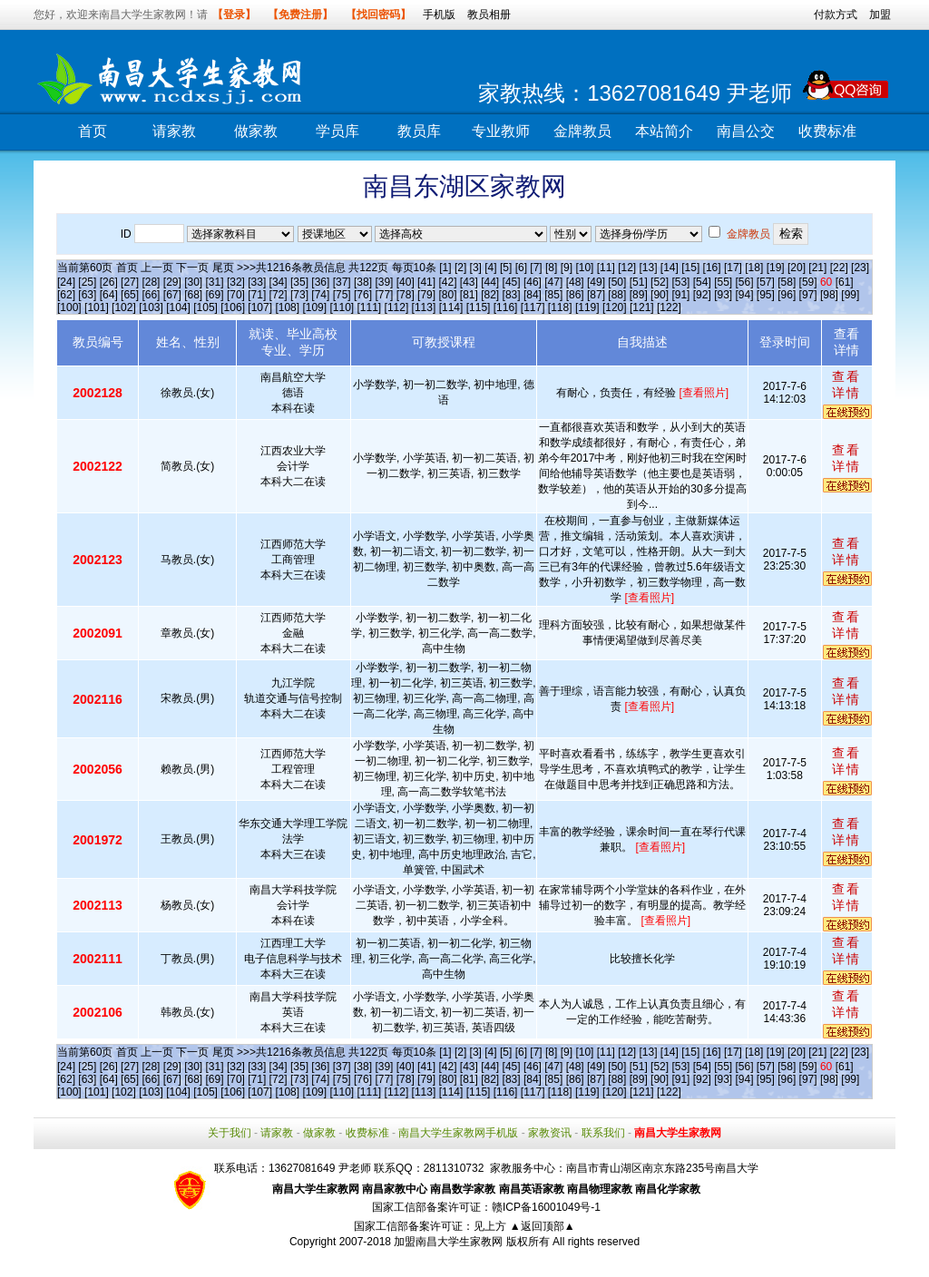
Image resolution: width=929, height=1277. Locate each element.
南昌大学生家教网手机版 (458, 1132)
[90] (659, 294)
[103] (151, 307)
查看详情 (846, 384)
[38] (363, 282)
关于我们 (229, 1132)
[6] (521, 267)
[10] (584, 267)
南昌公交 (746, 131)
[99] (850, 294)
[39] (384, 282)
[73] (299, 294)
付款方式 (835, 14)
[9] (566, 267)
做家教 (256, 131)
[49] (596, 282)
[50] (617, 282)
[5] (506, 267)
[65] (130, 294)
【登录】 (234, 14)
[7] (536, 267)
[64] (109, 294)
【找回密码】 (378, 14)
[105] (205, 307)
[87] (596, 294)
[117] (533, 307)
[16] (712, 267)
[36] (320, 282)
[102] (124, 307)
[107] (260, 307)
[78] (405, 294)
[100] (69, 307)
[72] (278, 294)
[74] (320, 294)
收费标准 (827, 131)
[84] (532, 294)
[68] (193, 294)
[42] (447, 282)
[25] (87, 282)
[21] (817, 267)
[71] (257, 294)
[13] (648, 267)
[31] (215, 282)
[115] (478, 307)
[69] (215, 294)
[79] (426, 294)
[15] (690, 267)
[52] (659, 282)
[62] (66, 294)
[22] (839, 267)
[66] (151, 294)
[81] (469, 294)
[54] (702, 282)
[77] (384, 294)
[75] (342, 294)
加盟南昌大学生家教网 (448, 1241)
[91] (680, 294)
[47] (553, 282)
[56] (745, 282)
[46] (532, 282)
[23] (860, 267)
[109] (314, 307)
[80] (447, 294)
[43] (469, 282)
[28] (151, 282)
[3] (476, 267)
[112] (397, 307)
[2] (460, 267)
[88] (617, 294)
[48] (575, 282)
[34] (278, 282)
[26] (109, 282)
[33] (257, 282)
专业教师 (501, 131)
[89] (639, 294)
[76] (363, 294)
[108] (287, 307)
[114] (451, 307)
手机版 (439, 14)
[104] (178, 307)
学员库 (337, 131)
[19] (776, 267)
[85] (553, 294)
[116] (506, 307)
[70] (236, 294)
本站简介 (664, 131)
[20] (796, 267)
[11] (606, 267)
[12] (627, 267)
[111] (369, 307)
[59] (808, 282)
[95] (766, 294)
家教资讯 (550, 1132)
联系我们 (603, 1132)
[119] (587, 307)
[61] (845, 282)
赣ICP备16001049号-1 (546, 1207)
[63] (87, 294)
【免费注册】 (300, 14)
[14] (669, 267)
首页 (92, 131)
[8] (551, 267)
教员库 (419, 131)
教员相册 (489, 14)
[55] (723, 282)
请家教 (174, 131)
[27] (130, 282)
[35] (299, 282)
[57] (766, 282)
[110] (341, 307)
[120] (614, 307)
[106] (232, 307)
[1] (445, 267)
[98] (829, 294)
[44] (490, 282)
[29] (172, 282)
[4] (490, 267)
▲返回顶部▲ (542, 1226)
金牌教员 (582, 131)
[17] (733, 267)
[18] (754, 267)
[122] (669, 307)
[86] (575, 294)
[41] (426, 282)
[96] (786, 294)
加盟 (880, 14)
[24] (66, 282)
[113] (424, 307)
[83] (512, 294)
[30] (193, 282)
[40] (405, 282)
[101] (96, 307)
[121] (642, 307)
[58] (786, 282)
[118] (560, 307)
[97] (808, 294)
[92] (702, 294)
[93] (723, 294)
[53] (680, 282)
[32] (236, 282)
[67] (172, 294)
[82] (490, 294)
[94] (745, 294)
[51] (639, 282)
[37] (342, 282)
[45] (512, 282)
